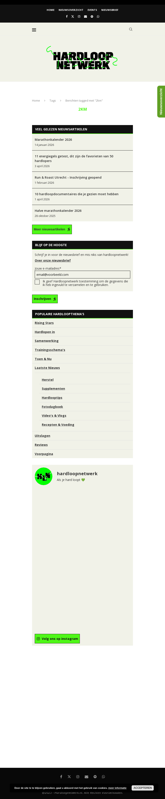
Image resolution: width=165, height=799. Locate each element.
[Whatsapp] (98, 16)
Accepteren (143, 787)
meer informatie (117, 788)
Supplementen (53, 388)
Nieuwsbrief (109, 10)
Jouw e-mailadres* (82, 272)
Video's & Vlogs (54, 415)
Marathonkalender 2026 (53, 139)
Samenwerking (47, 341)
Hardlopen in (45, 332)
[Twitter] (72, 16)
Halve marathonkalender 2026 (58, 210)
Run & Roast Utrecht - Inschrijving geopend (68, 177)
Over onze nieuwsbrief (53, 260)
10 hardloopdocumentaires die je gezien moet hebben (77, 194)
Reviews (41, 445)
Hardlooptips (52, 398)
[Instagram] (79, 16)
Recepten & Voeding (58, 425)
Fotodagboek (52, 407)
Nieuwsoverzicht (71, 10)
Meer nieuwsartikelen (49, 229)
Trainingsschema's (50, 350)
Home (50, 10)
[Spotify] (92, 16)
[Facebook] (66, 16)
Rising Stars (44, 323)
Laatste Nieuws (47, 368)
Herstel (48, 380)
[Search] (131, 29)
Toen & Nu (43, 359)
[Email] (85, 16)
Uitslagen (42, 436)
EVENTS (92, 10)
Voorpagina (44, 454)
